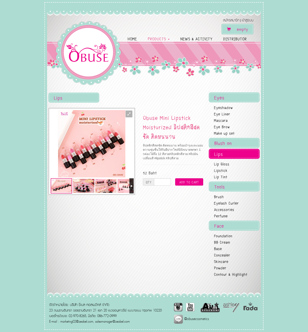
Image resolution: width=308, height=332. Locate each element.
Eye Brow (222, 126)
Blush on (223, 143)
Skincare (221, 261)
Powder (220, 267)
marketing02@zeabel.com (76, 321)
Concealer (222, 255)
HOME (132, 38)
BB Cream (222, 242)
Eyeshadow (223, 107)
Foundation (223, 235)
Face (219, 225)
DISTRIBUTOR (235, 38)
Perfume (221, 215)
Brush (219, 196)
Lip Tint (220, 176)
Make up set (224, 133)
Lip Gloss (221, 164)
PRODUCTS (159, 38)
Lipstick (220, 170)
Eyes (219, 97)
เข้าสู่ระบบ (247, 20)
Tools (219, 186)
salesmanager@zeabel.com (112, 321)
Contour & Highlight (230, 274)
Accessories (224, 209)
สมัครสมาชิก (231, 20)
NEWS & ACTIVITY (196, 38)
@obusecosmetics (191, 319)
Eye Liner (222, 114)
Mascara (221, 120)
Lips (218, 154)
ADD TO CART (189, 182)
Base (218, 248)
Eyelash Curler (226, 203)
